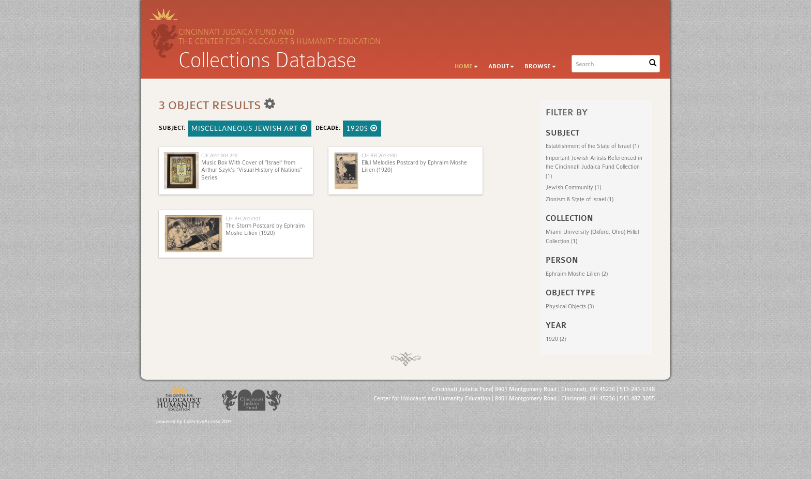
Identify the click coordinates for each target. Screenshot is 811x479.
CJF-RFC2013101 (243, 218)
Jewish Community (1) (573, 187)
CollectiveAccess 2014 (208, 421)
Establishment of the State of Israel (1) (592, 146)
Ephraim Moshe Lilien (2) (577, 274)
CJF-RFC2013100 (379, 155)
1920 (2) (556, 339)
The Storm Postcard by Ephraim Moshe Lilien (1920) (265, 229)
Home (466, 66)
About (501, 66)
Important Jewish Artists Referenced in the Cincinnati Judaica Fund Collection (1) (594, 167)
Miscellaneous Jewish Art (249, 128)
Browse (540, 66)
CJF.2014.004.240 (219, 155)
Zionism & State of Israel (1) (579, 199)
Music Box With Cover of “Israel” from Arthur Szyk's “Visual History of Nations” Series (251, 170)
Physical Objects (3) (570, 306)
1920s (362, 128)
